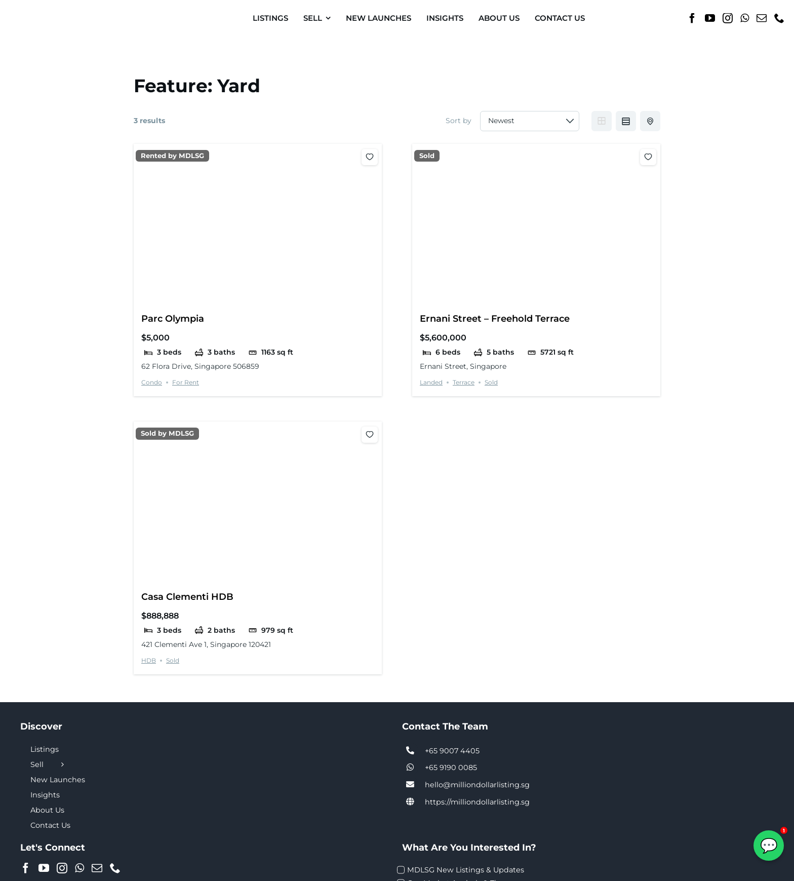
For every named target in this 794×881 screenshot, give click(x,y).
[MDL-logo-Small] (45, 10)
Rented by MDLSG (172, 155)
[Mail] (762, 18)
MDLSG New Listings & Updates (465, 869)
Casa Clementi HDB (187, 596)
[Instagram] (728, 18)
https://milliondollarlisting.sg (477, 802)
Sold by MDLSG (167, 433)
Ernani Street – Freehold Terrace (495, 318)
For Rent (185, 382)
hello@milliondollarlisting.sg (477, 784)
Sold (426, 155)
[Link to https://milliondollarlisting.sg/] (410, 802)
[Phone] (779, 18)
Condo (151, 382)
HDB (148, 660)
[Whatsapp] (744, 18)
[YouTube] (710, 18)
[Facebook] (692, 18)
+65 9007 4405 (452, 750)
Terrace (463, 382)
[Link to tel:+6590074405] (410, 751)
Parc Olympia (172, 318)
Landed (431, 382)
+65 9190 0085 (451, 767)
